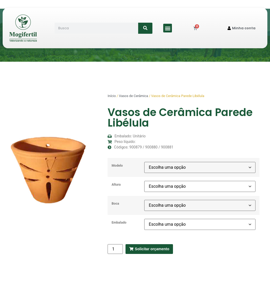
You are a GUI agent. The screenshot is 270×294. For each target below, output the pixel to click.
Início (112, 96)
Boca (115, 203)
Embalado (119, 222)
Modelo (117, 165)
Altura (116, 184)
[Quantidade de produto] (115, 249)
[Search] (145, 28)
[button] (167, 28)
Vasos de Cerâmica (133, 96)
